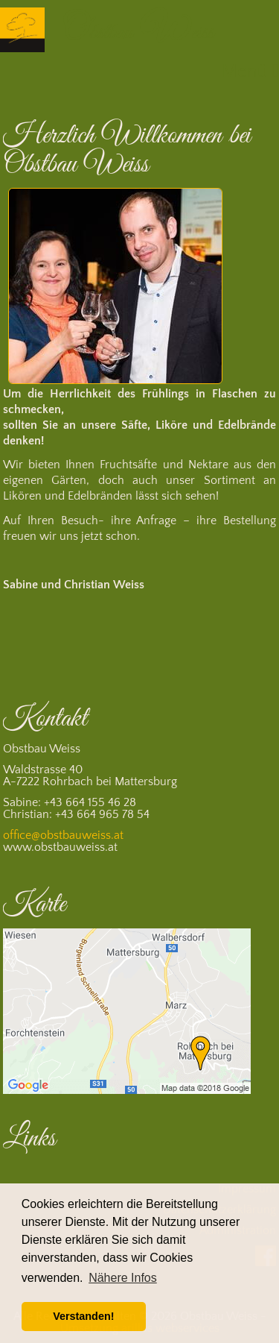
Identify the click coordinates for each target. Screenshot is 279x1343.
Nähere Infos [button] (123, 1277)
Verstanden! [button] (83, 1316)
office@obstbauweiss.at (63, 835)
